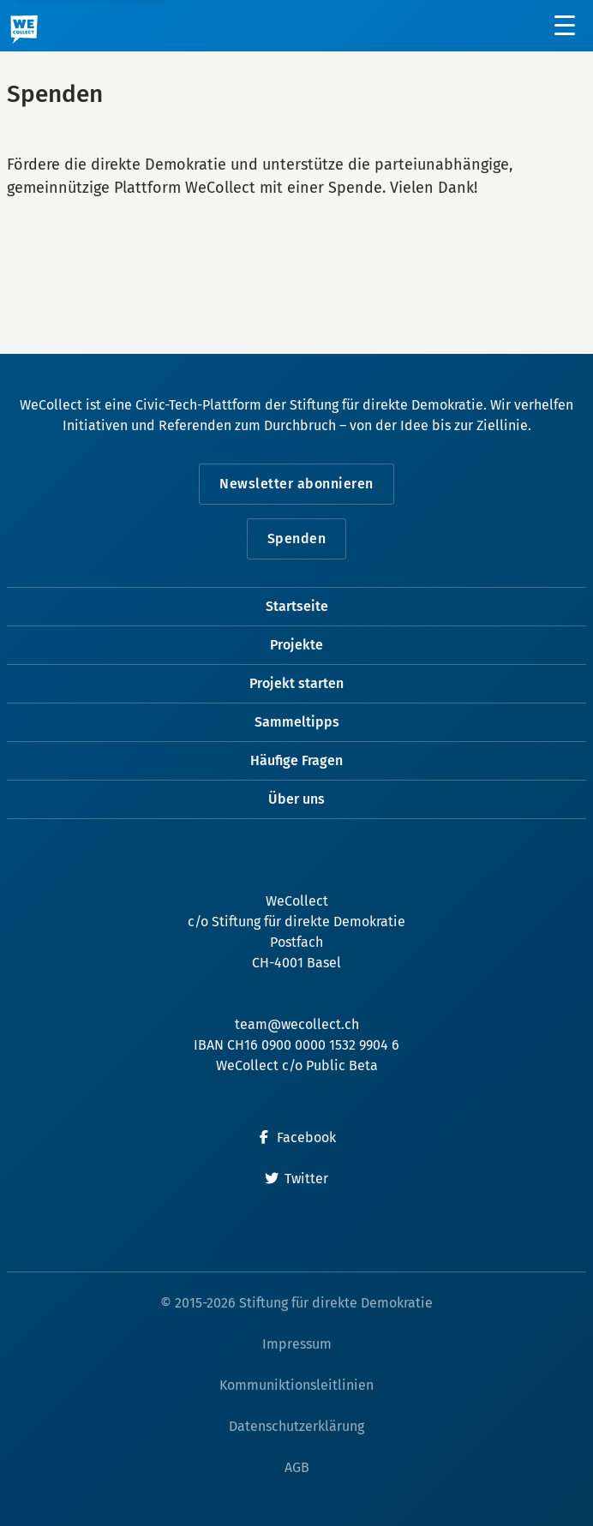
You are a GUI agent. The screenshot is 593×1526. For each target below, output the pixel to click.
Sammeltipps (297, 722)
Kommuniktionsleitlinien (296, 1385)
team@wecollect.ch (297, 1024)
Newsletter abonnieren (296, 484)
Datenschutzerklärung (296, 1426)
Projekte (296, 645)
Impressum (297, 1344)
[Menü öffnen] (565, 25)
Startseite (297, 606)
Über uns (296, 799)
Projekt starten (296, 683)
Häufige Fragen (296, 760)
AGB (297, 1467)
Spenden (296, 538)
